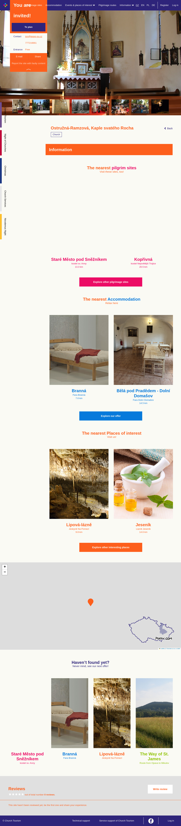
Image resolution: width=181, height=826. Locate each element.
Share (38, 56)
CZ (137, 5)
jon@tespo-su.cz (33, 36)
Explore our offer (111, 416)
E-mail (19, 56)
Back (168, 128)
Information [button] (127, 5)
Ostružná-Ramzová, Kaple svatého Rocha (92, 128)
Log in (175, 5)
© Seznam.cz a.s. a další (173, 648)
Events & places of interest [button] (80, 5)
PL (148, 5)
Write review (160, 789)
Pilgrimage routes (107, 5)
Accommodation (53, 5)
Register (164, 5)
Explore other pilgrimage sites (110, 282)
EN (142, 5)
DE (153, 5)
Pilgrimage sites (34, 5)
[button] (90, 602)
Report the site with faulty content (28, 63)
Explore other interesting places (110, 547)
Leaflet (162, 648)
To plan (28, 27)
